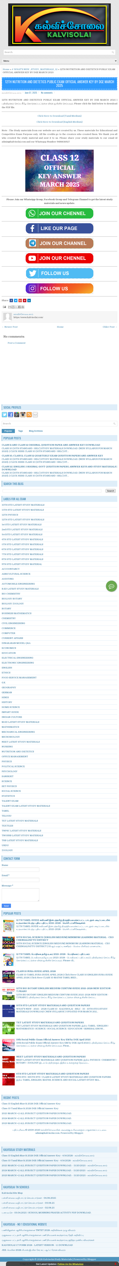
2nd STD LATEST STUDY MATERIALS (22, 529)
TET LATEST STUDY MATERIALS (20, 820)
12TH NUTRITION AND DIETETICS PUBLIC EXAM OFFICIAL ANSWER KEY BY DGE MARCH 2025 (59, 83)
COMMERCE (9, 628)
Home (6, 69)
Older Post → (110, 327)
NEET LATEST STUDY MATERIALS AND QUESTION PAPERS (50, 1056)
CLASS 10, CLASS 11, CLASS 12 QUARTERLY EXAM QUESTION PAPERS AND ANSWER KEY (52, 455)
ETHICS (6, 672)
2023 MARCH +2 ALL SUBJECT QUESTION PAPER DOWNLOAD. (37, 1123)
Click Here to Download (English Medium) (60, 122)
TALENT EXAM (10, 801)
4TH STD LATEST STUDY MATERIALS (22, 539)
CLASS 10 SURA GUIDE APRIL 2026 (36, 971)
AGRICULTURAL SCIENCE (16, 574)
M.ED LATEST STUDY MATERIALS (20, 722)
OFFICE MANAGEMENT (15, 756)
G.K (3, 682)
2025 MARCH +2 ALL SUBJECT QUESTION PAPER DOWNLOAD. (37, 1113)
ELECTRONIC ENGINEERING (18, 662)
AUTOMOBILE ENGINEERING (18, 584)
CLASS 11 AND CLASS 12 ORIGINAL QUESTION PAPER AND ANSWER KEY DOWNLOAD (51, 445)
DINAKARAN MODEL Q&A (16, 643)
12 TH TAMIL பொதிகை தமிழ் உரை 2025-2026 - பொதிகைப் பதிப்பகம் (53, 954)
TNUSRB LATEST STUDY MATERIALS (22, 835)
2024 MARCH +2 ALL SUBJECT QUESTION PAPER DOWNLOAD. (37, 1118)
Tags (20, 431)
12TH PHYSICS (10, 515)
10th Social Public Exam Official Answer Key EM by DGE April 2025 (53, 1039)
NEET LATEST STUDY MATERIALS (21, 742)
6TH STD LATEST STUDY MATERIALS (22, 549)
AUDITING (8, 579)
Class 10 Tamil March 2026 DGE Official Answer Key (30, 1108)
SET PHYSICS (9, 786)
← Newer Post (10, 327)
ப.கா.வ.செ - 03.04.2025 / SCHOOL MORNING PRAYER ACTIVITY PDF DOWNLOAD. (46, 1212)
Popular (8, 431)
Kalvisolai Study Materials (57, 1259)
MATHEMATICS (10, 727)
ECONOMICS (9, 648)
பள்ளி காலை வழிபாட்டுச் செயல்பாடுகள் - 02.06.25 (28, 1207)
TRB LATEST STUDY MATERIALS (20, 840)
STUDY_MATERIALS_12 (44, 69)
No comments (47, 92)
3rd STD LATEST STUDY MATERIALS (22, 534)
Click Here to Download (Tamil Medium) (60, 116)
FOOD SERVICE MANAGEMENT (19, 677)
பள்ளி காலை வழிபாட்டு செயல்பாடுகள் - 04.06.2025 (29, 1198)
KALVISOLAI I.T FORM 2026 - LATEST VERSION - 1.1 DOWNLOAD (37, 1245)
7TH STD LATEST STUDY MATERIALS (22, 554)
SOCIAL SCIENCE (11, 791)
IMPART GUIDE (10, 712)
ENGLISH (7, 667)
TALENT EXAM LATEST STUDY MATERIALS (26, 806)
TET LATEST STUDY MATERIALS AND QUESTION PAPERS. (50, 1022)
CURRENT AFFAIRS (12, 638)
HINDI (5, 697)
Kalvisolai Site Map (12, 1193)
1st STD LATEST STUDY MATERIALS (22, 524)
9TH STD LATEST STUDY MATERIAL (22, 564)
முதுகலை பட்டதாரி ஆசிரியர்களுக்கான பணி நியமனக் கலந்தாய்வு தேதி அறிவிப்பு (43, 1235)
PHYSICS (7, 761)
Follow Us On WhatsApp (70, 1264)
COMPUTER (8, 633)
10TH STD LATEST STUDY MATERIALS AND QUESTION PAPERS (53, 1005)
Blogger (78, 1133)
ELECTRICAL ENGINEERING (17, 657)
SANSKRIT (8, 776)
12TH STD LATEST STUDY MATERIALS (23, 519)
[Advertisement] (59, 376)
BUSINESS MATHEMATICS (16, 613)
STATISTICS (8, 796)
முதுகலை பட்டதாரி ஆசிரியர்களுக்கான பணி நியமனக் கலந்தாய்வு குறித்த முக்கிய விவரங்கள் (48, 1240)
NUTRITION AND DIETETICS (18, 751)
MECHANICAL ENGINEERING (18, 732)
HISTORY (7, 702)
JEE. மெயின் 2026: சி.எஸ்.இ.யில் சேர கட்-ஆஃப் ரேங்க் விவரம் (33, 1250)
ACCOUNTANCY (11, 569)
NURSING (7, 746)
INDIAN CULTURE (12, 717)
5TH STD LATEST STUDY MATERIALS (22, 544)
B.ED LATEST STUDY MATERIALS (20, 588)
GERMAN (7, 692)
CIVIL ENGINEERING (13, 623)
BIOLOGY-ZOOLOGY (13, 603)
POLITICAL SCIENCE (13, 766)
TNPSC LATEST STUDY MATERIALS (21, 830)
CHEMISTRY (9, 618)
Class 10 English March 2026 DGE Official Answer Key (31, 1103)
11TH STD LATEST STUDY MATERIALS (23, 510)
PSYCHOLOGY (9, 771)
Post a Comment (16, 343)
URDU (5, 845)
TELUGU (6, 816)
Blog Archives (36, 431)
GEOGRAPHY (9, 687)
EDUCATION (9, 653)
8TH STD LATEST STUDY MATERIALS (22, 559)
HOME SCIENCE (11, 707)
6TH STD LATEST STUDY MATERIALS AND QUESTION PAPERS (52, 1073)
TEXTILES (7, 825)
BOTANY (6, 608)
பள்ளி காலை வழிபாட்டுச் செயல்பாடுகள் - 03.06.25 (28, 1203)
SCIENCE (7, 781)
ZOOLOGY (7, 850)
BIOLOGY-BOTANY (12, 598)
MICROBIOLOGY (11, 737)
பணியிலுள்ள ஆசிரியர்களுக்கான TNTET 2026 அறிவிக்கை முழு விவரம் (38, 1230)
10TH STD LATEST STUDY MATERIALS (23, 505)
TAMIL (5, 811)
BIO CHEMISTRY (11, 593)
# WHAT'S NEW (20, 69)
